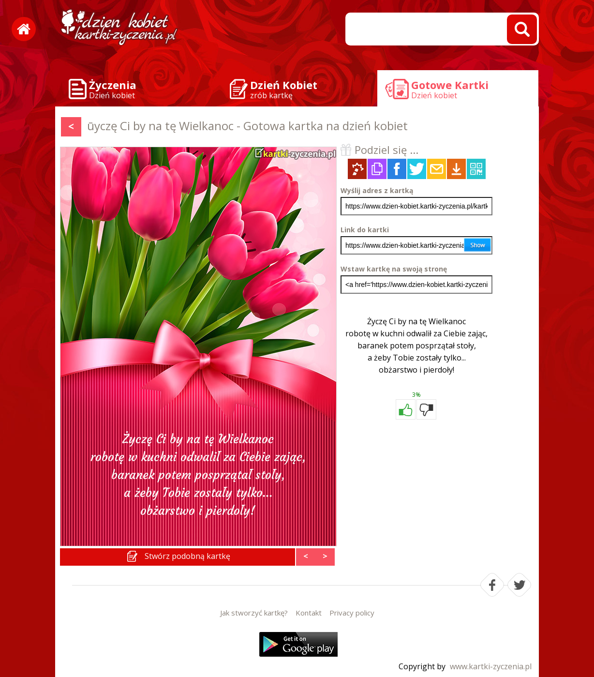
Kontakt (309, 612)
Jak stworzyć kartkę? (254, 612)
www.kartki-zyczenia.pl (491, 666)
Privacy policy (351, 612)
